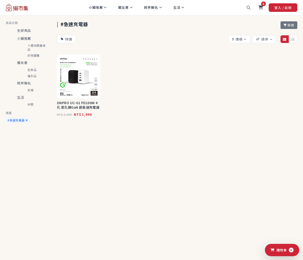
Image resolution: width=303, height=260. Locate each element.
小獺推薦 (98, 7)
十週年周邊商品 (36, 47)
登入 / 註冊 (283, 7)
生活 (178, 7)
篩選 (289, 25)
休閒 (30, 104)
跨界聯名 (153, 7)
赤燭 (30, 90)
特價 (66, 39)
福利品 (31, 76)
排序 (264, 39)
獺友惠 (125, 7)
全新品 (31, 70)
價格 (239, 39)
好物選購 (33, 55)
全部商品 (24, 30)
